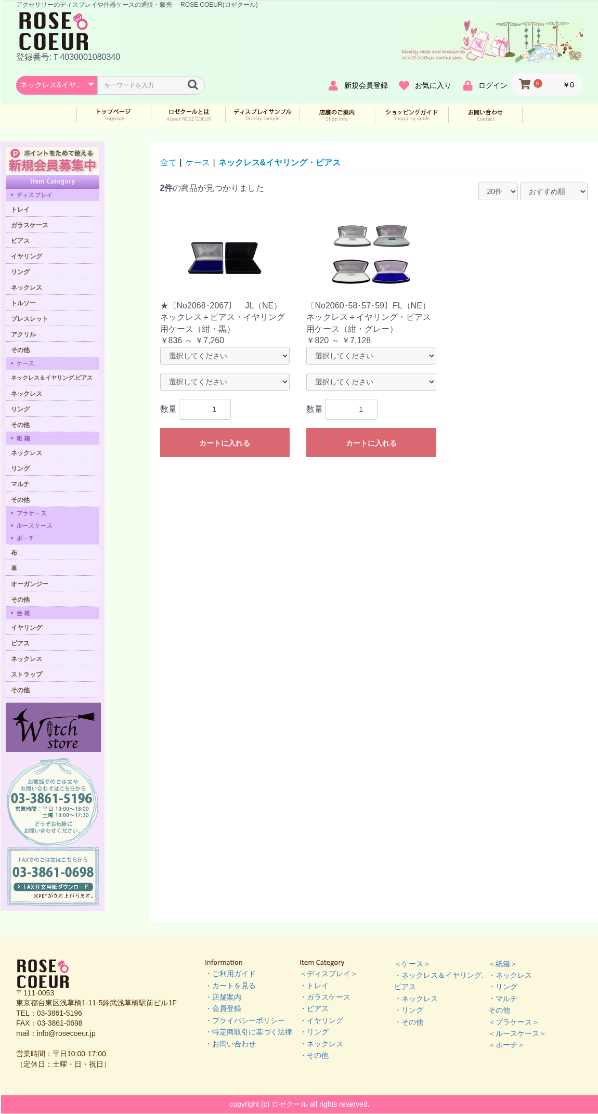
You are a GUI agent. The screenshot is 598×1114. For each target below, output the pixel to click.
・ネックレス (321, 1044)
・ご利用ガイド (230, 973)
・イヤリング (321, 1020)
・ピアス (314, 1008)
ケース (197, 162)
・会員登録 (223, 1008)
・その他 (314, 1055)
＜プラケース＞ (513, 1022)
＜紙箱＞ (502, 964)
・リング (314, 1032)
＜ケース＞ (412, 964)
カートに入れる (224, 443)
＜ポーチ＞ (506, 1045)
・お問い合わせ (230, 1044)
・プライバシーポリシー (245, 1020)
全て (168, 162)
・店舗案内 (223, 997)
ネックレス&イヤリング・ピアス (279, 162)
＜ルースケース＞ (517, 1033)
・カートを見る (230, 985)
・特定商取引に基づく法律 (248, 1032)
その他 (499, 1010)
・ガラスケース (325, 997)
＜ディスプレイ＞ (329, 973)
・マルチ (502, 998)
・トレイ (314, 985)
